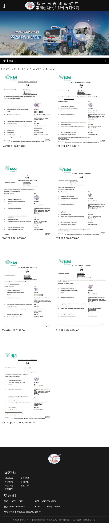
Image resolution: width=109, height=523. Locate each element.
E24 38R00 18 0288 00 (68, 146)
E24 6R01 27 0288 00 (13, 330)
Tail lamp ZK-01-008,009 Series (19, 422)
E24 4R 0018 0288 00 (67, 330)
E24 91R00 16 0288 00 (14, 146)
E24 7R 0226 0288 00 (67, 238)
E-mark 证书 (35, 69)
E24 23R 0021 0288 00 (14, 238)
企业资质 (21, 69)
